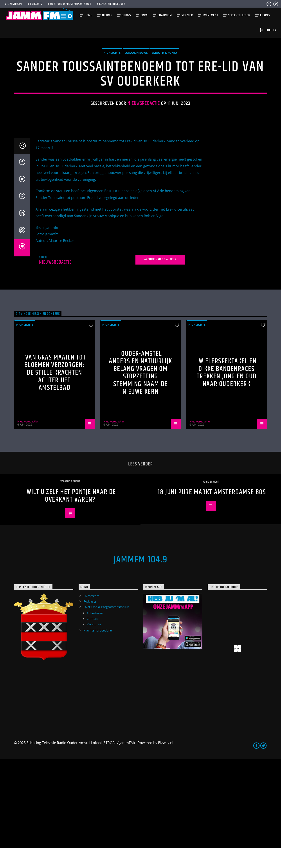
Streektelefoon (239, 15)
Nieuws (107, 15)
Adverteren (95, 702)
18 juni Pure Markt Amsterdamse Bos (212, 580)
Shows (126, 15)
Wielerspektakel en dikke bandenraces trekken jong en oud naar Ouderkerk (227, 461)
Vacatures (94, 713)
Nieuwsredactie (144, 148)
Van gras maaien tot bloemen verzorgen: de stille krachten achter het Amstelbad (55, 461)
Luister (267, 30)
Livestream (13, 4)
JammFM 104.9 (140, 648)
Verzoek (187, 15)
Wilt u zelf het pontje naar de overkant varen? (71, 584)
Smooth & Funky (165, 97)
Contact (92, 707)
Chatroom (165, 15)
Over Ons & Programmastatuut (69, 4)
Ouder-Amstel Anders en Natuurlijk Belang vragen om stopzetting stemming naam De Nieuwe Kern (140, 461)
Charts (265, 15)
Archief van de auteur (160, 348)
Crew (144, 15)
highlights (112, 97)
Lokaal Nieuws (136, 97)
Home (88, 15)
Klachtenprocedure (110, 4)
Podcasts (34, 4)
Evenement (210, 15)
